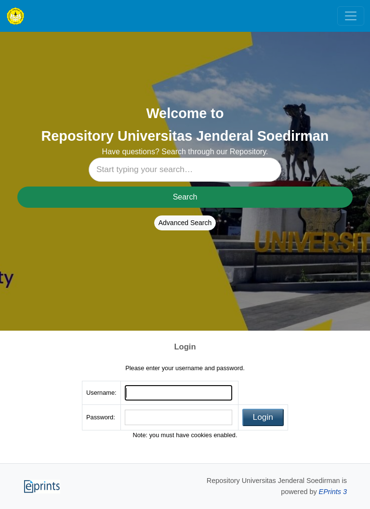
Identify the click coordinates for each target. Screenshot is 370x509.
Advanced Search (185, 223)
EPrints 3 (333, 492)
